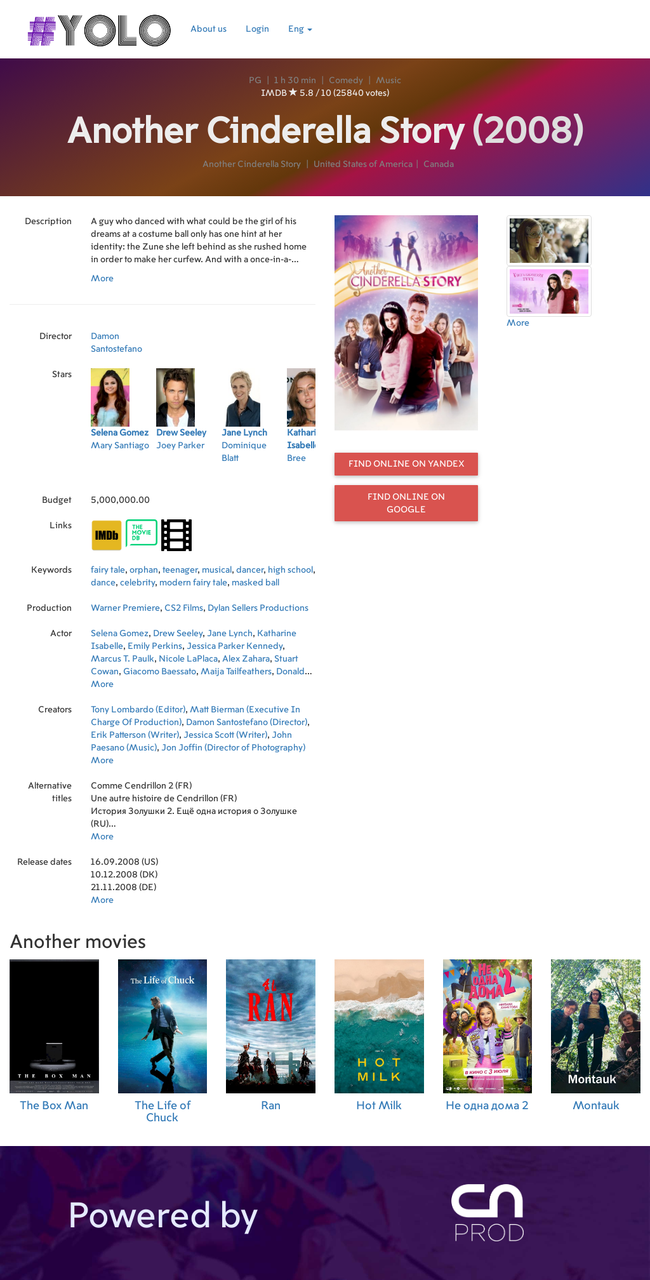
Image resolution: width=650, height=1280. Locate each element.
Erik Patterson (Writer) (135, 735)
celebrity (137, 582)
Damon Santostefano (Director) (246, 722)
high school (290, 570)
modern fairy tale (193, 582)
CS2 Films (183, 608)
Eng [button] (300, 29)
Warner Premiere (125, 608)
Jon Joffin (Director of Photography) (233, 747)
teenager (179, 570)
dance (103, 582)
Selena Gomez (120, 633)
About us (208, 29)
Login (257, 29)
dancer (249, 570)
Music (388, 80)
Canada (438, 164)
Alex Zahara (246, 659)
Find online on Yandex (406, 464)
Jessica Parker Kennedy (234, 646)
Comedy (346, 80)
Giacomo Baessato (159, 671)
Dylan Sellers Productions (258, 608)
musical (217, 570)
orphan (143, 570)
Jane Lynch (230, 633)
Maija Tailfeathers (236, 671)
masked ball (255, 582)
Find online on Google (406, 503)
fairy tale (108, 570)
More (102, 278)
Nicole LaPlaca (188, 659)
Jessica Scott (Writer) (225, 735)
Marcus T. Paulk (122, 659)
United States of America (363, 164)
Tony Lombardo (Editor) (138, 709)
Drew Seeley (177, 633)
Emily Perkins (155, 646)
